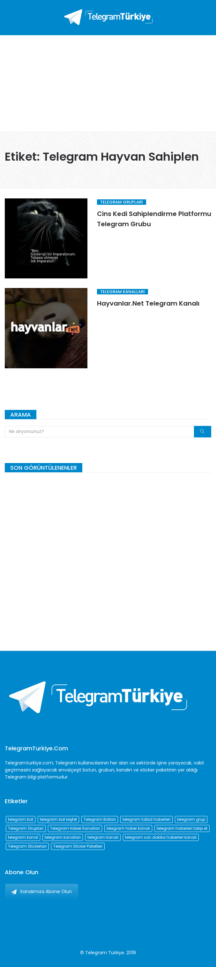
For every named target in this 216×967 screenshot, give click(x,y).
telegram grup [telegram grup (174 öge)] (191, 819)
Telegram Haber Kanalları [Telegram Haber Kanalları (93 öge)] (75, 828)
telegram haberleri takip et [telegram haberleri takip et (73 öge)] (182, 828)
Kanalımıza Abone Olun (41, 891)
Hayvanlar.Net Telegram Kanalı (148, 303)
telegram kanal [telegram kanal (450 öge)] (23, 837)
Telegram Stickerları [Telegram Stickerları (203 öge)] (27, 846)
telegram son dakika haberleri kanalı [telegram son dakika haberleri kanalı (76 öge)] (161, 837)
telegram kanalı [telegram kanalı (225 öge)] (102, 837)
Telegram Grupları (121, 202)
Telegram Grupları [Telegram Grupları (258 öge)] (25, 828)
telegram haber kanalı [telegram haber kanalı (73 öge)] (128, 828)
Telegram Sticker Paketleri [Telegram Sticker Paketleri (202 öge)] (77, 846)
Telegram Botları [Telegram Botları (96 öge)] (100, 819)
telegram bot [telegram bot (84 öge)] (20, 819)
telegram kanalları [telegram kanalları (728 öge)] (63, 837)
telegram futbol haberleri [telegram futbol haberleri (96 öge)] (146, 819)
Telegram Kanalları (122, 291)
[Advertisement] (108, 83)
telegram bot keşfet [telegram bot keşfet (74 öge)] (58, 819)
